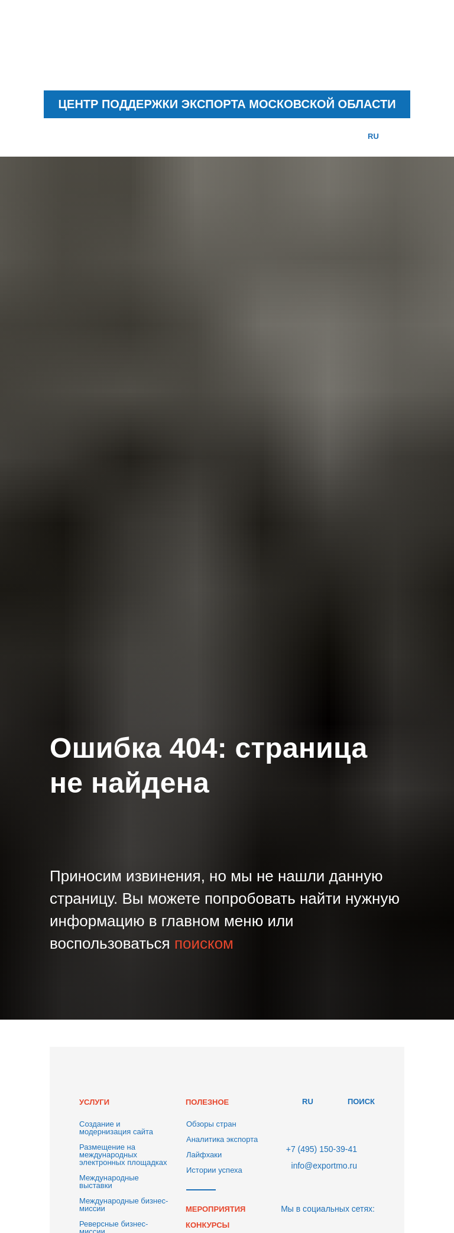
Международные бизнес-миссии (123, 1204)
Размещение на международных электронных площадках (123, 1155)
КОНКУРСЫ (207, 1225)
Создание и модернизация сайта (116, 1128)
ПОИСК (361, 1101)
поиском (204, 943)
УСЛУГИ (94, 1102)
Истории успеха (214, 1170)
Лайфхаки (204, 1154)
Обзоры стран (211, 1124)
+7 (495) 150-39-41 (321, 1149)
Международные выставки (109, 1181)
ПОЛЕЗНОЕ (207, 1102)
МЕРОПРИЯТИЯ (215, 1209)
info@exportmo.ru (324, 1165)
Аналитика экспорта (222, 1139)
